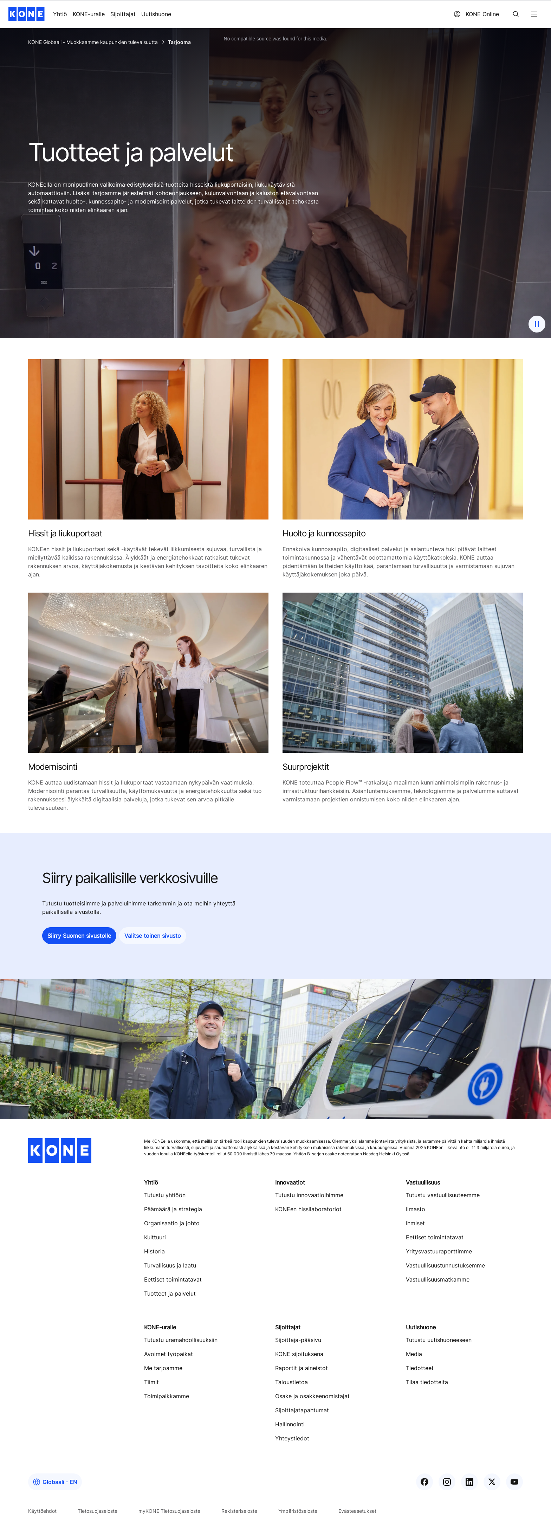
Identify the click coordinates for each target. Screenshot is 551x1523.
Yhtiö (60, 14)
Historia (154, 1251)
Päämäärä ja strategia (173, 1209)
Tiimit (151, 1382)
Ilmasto (415, 1209)
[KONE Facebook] (424, 1481)
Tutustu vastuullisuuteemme (443, 1195)
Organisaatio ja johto (172, 1223)
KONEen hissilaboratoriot (308, 1209)
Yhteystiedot (292, 1438)
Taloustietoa (291, 1382)
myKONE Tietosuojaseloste (169, 1511)
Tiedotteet (420, 1368)
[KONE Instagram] (447, 1481)
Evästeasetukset (357, 1511)
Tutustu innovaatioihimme (309, 1195)
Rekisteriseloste (239, 1511)
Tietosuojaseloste (97, 1511)
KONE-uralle (89, 14)
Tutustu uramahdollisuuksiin (181, 1339)
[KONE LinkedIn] (469, 1481)
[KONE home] (26, 14)
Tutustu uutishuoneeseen (439, 1339)
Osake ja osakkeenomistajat (312, 1396)
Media (414, 1353)
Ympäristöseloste (297, 1511)
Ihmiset (415, 1223)
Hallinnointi (290, 1424)
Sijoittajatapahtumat (302, 1410)
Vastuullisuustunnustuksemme (445, 1265)
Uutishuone (156, 14)
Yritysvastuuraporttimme (439, 1251)
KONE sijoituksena (299, 1353)
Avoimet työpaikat (168, 1353)
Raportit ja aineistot (301, 1368)
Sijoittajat (123, 14)
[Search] (515, 14)
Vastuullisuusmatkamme (437, 1279)
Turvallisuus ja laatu (170, 1265)
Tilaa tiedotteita (427, 1382)
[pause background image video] (537, 324)
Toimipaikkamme (166, 1396)
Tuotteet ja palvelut (170, 1293)
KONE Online (476, 14)
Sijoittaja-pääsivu (298, 1339)
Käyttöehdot (42, 1511)
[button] (79, 935)
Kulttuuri (155, 1237)
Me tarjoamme (163, 1368)
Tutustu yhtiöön (165, 1195)
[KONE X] (492, 1481)
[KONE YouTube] (514, 1481)
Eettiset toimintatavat (173, 1279)
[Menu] (534, 14)
